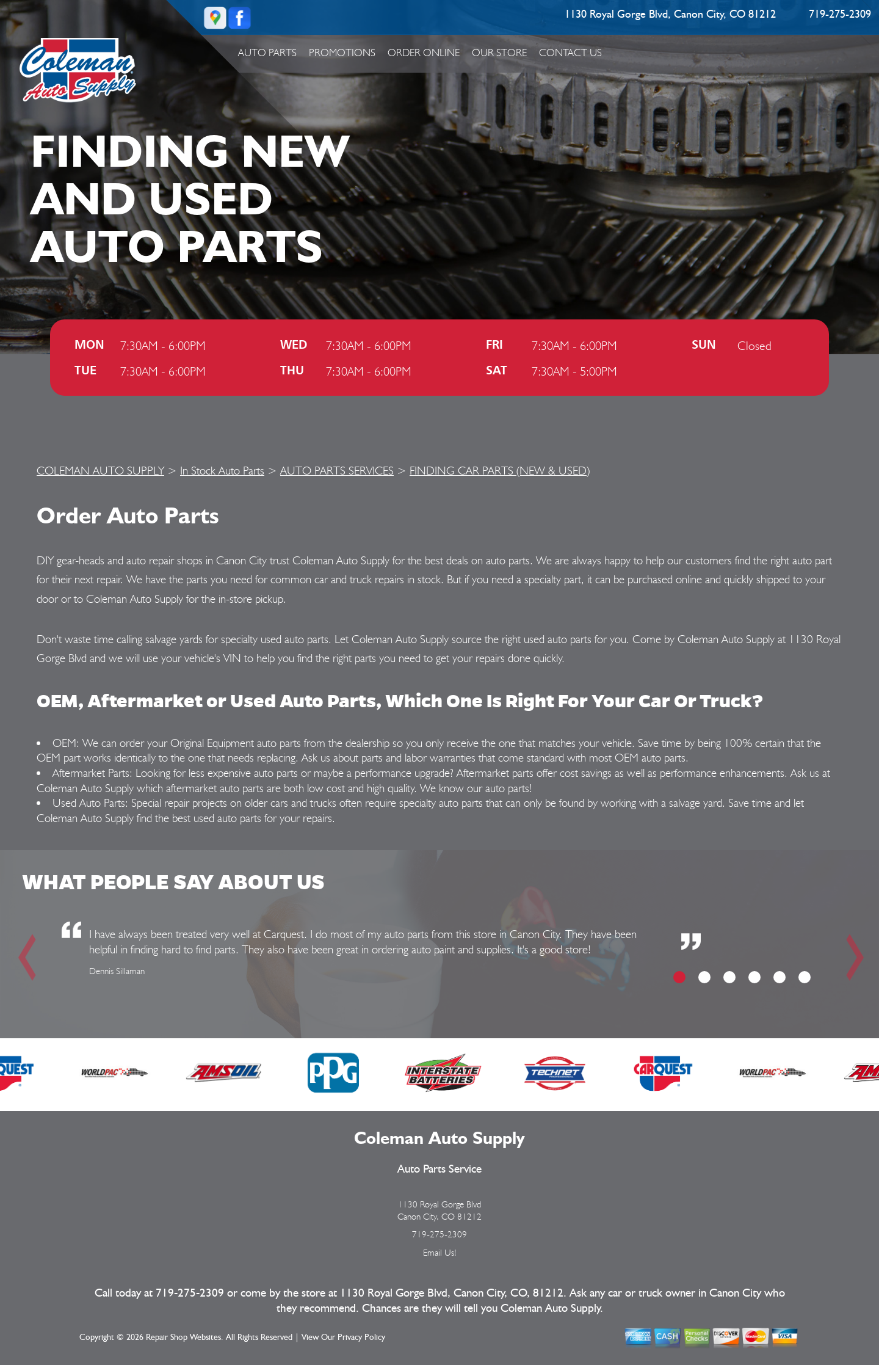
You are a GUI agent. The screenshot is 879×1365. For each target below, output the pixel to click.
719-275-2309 (840, 14)
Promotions (342, 52)
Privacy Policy (361, 1337)
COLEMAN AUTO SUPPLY (100, 470)
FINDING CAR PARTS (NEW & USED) (500, 470)
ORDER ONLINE (424, 52)
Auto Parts (267, 52)
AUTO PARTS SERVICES (337, 470)
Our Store (499, 52)
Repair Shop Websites (183, 1337)
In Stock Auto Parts (222, 470)
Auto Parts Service (439, 1169)
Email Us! (440, 1252)
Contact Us (570, 52)
